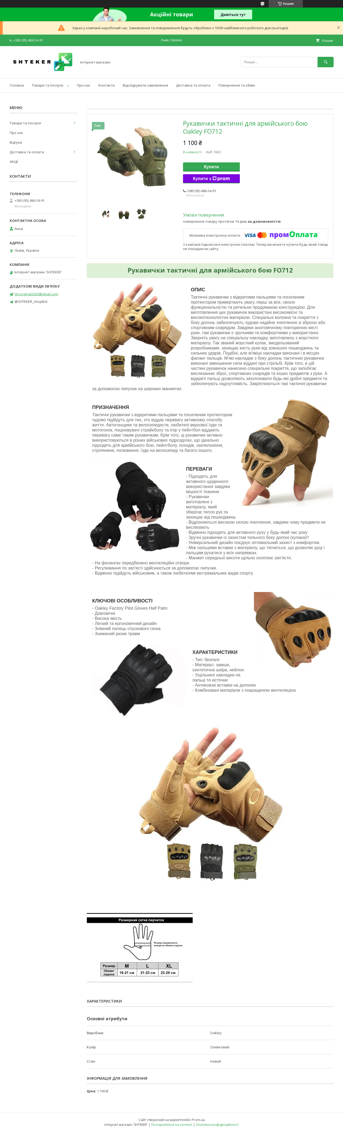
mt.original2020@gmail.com (36, 294)
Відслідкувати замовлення (145, 85)
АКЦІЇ (14, 161)
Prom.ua (198, 1120)
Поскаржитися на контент (171, 1124)
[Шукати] (326, 62)
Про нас (83, 85)
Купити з (211, 178)
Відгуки (16, 142)
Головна (17, 85)
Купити (211, 167)
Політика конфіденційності (217, 1124)
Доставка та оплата (193, 85)
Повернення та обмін (236, 85)
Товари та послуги (47, 85)
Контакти (106, 85)
